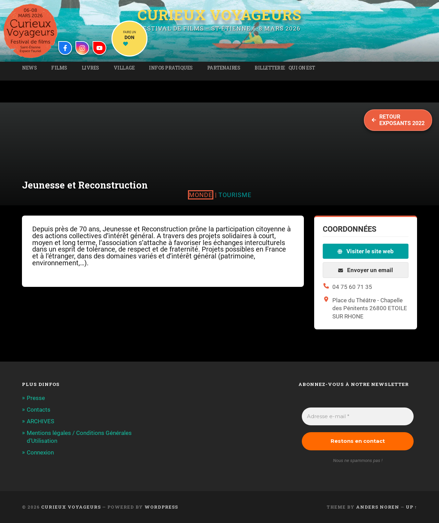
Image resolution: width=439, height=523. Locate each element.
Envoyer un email (365, 270)
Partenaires (223, 68)
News (29, 68)
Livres (90, 68)
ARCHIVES (40, 421)
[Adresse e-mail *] (358, 417)
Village (124, 68)
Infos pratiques (171, 68)
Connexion (40, 452)
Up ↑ (411, 507)
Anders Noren (377, 507)
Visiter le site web (365, 251)
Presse (36, 397)
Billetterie (269, 68)
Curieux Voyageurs (219, 15)
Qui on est (301, 68)
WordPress (161, 507)
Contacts (38, 409)
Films (59, 68)
